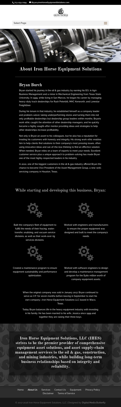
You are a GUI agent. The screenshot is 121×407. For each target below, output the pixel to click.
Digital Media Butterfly (94, 402)
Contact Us (60, 390)
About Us (32, 390)
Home (20, 390)
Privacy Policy (92, 390)
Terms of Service (66, 393)
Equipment (75, 390)
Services (45, 390)
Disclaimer (48, 393)
